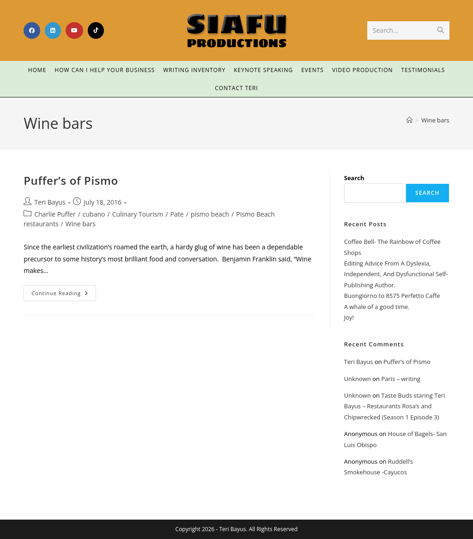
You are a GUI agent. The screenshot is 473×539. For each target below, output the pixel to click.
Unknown (357, 379)
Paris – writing (400, 379)
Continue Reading (63, 291)
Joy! (349, 317)
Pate (177, 214)
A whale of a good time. (377, 307)
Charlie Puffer (54, 214)
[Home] (409, 120)
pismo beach (210, 214)
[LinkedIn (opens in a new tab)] (53, 30)
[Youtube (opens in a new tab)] (74, 30)
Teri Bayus (50, 202)
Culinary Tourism (138, 214)
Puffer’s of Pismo (71, 180)
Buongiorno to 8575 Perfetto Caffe (392, 295)
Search (354, 178)
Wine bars (435, 120)
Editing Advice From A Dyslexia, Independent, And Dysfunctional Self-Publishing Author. (396, 274)
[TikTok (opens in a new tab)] (96, 30)
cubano (94, 214)
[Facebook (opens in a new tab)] (32, 30)
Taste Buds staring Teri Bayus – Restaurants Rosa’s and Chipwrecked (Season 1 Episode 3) (394, 406)
